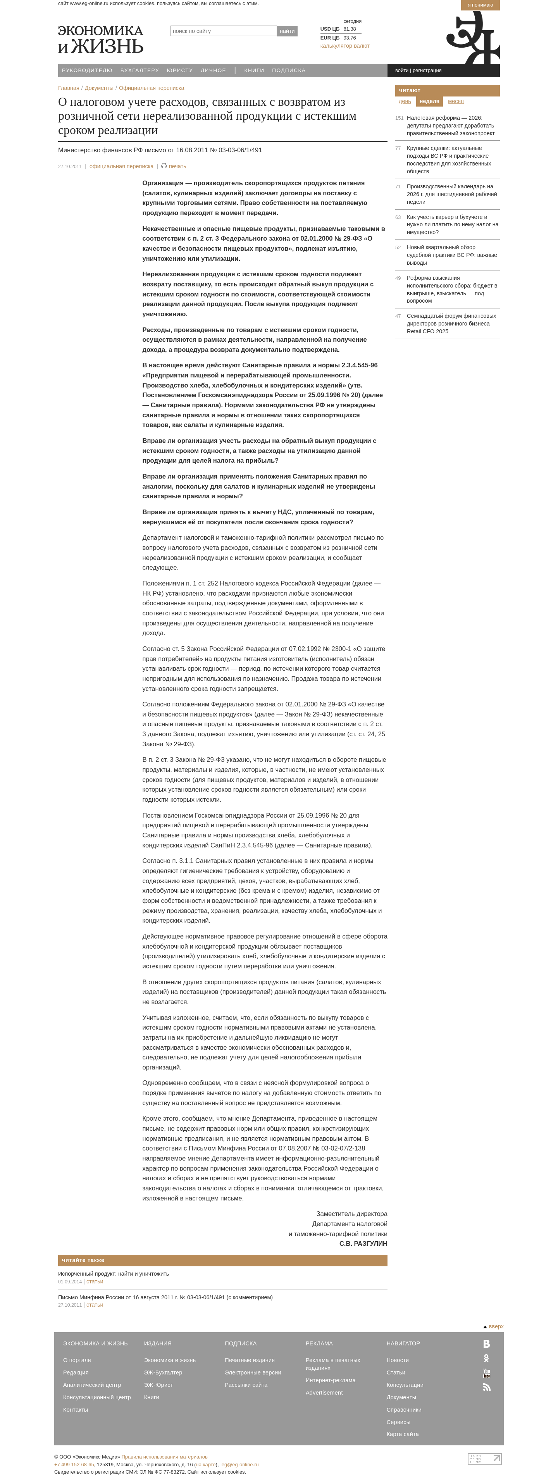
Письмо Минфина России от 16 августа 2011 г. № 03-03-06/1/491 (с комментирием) (165, 1297)
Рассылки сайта (246, 1385)
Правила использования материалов (165, 1457)
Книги (255, 70)
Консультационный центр (97, 1397)
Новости (398, 1360)
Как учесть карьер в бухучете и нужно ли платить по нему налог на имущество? (453, 225)
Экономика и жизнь (170, 1360)
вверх (493, 1326)
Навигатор (403, 1343)
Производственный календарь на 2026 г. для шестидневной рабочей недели (452, 194)
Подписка (289, 70)
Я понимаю (480, 5)
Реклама (319, 1343)
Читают (410, 90)
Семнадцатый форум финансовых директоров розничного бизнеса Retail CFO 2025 (451, 323)
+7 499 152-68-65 (74, 1464)
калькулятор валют (345, 46)
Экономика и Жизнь (95, 1343)
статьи (94, 1281)
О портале (77, 1360)
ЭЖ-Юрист (158, 1385)
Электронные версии (253, 1372)
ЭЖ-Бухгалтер (163, 1372)
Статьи (396, 1372)
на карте (206, 1464)
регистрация (427, 70)
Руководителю (87, 70)
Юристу (180, 70)
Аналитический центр (92, 1385)
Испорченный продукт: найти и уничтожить (113, 1274)
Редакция (76, 1372)
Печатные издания (250, 1360)
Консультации (405, 1385)
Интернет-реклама (331, 1380)
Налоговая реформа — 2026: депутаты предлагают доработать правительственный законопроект (451, 125)
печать (173, 166)
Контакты (75, 1410)
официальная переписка (121, 166)
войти (401, 70)
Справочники (404, 1410)
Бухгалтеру (140, 70)
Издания (158, 1343)
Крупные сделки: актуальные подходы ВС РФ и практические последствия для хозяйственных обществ (449, 159)
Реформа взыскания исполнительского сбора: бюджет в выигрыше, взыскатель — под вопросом (452, 289)
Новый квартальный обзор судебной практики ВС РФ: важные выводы (452, 255)
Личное (213, 70)
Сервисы (399, 1422)
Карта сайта (403, 1434)
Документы (402, 1397)
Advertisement (324, 1393)
